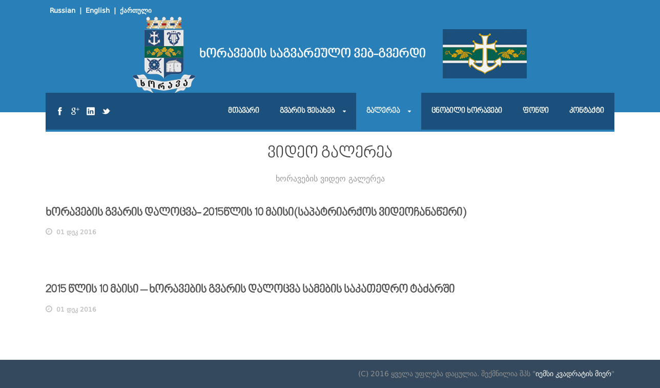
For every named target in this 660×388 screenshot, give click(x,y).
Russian (62, 10)
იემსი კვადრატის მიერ (573, 374)
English (98, 10)
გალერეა (383, 111)
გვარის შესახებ (307, 111)
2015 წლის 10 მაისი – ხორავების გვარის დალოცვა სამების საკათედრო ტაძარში (250, 289)
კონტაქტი (586, 111)
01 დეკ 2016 (76, 232)
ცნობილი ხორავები (466, 111)
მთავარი (243, 111)
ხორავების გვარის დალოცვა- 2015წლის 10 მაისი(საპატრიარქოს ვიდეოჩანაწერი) (256, 213)
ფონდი (536, 111)
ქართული (136, 10)
